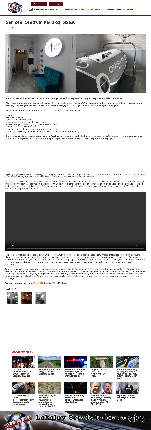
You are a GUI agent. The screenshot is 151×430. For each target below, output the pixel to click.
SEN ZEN (38, 283)
